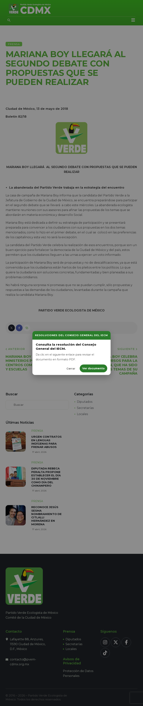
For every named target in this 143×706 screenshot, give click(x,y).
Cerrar (70, 368)
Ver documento (93, 368)
